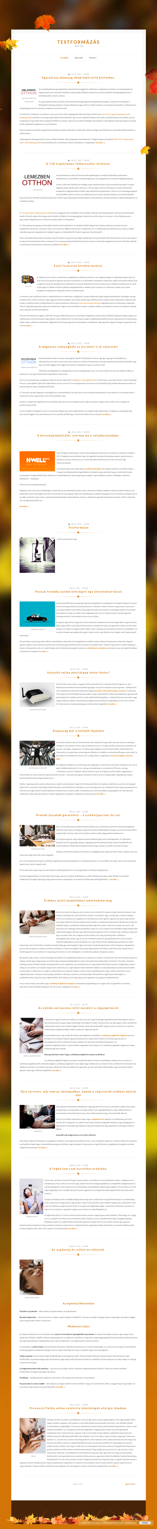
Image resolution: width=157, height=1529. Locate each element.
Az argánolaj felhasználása (78, 1303)
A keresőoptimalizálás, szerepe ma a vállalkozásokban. (78, 435)
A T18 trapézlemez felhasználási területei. (78, 163)
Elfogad (145, 1523)
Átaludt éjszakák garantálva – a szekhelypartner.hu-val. (78, 815)
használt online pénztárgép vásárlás (109, 691)
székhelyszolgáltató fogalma (114, 1035)
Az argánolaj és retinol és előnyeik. (78, 1249)
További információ (130, 1523)
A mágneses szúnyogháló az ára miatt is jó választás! (78, 346)
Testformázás (78, 42)
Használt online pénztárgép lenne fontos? (78, 672)
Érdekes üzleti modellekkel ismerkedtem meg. (78, 900)
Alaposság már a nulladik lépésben (78, 730)
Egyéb (86, 74)
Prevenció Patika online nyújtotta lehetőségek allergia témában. (78, 1408)
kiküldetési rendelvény (97, 648)
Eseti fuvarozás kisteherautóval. (78, 265)
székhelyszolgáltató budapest (62, 983)
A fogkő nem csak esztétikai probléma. (78, 1168)
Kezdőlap (64, 58)
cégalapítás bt (98, 1119)
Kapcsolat (79, 58)
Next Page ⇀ (130, 1484)
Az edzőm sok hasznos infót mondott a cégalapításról (78, 1008)
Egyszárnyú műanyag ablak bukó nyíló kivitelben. (78, 77)
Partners (92, 58)
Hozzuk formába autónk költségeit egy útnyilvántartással (78, 591)
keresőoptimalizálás (92, 469)
